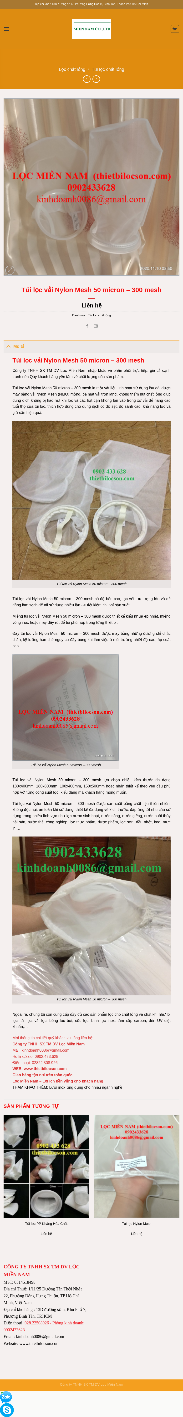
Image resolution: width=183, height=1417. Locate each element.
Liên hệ (91, 305)
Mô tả (14, 346)
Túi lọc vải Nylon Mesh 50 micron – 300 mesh (91, 999)
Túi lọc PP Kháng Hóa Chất (46, 1224)
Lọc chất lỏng (72, 69)
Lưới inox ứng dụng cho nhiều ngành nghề (85, 1087)
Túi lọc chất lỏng (108, 69)
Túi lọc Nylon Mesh (136, 1224)
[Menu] (7, 29)
